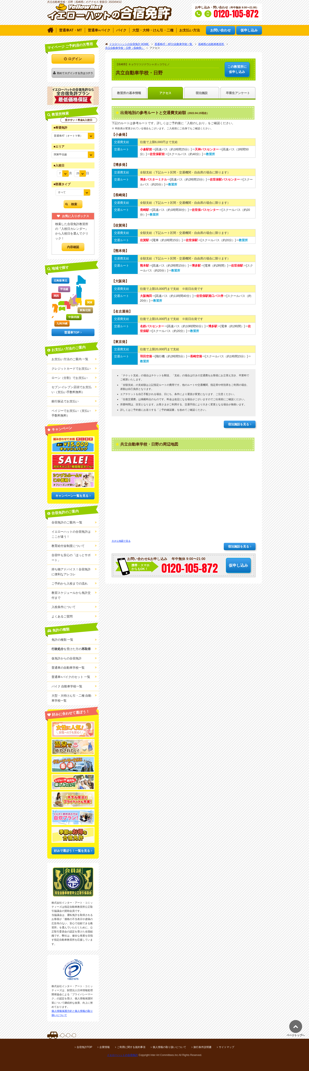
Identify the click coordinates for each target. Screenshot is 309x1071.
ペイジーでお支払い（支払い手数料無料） (71, 413)
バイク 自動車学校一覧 (67, 686)
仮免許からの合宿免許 (67, 658)
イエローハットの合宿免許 (122, 1055)
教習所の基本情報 (129, 93)
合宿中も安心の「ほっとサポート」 (71, 557)
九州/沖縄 (61, 323)
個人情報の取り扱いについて (169, 1047)
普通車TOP (71, 332)
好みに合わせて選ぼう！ (71, 713)
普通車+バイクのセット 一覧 (71, 677)
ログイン (75, 59)
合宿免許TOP (84, 1047)
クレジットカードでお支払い (71, 368)
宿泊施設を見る (238, 424)
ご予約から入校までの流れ (70, 583)
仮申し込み (237, 69)
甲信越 (64, 289)
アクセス (165, 93)
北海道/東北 (60, 280)
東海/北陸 (85, 310)
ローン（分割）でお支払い (70, 378)
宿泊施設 (202, 93)
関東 (89, 302)
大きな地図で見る (121, 541)
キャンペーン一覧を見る (71, 495)
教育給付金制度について (68, 546)
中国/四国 (73, 317)
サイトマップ (226, 1047)
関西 (56, 295)
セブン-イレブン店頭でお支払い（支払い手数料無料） (72, 389)
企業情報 (104, 1047)
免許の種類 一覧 (62, 639)
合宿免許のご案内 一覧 (67, 522)
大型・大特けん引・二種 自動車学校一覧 (71, 698)
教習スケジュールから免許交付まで (71, 595)
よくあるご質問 (62, 616)
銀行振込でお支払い (65, 401)
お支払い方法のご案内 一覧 (70, 359)
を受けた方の (71, 649)
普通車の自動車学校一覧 (68, 667)
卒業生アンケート (238, 93)
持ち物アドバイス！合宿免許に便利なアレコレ (71, 572)
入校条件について (64, 607)
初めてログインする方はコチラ (75, 73)
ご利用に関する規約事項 (131, 1047)
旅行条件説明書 (202, 1047)
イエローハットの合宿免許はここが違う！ (71, 534)
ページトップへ (296, 1035)
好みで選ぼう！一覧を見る (72, 850)
